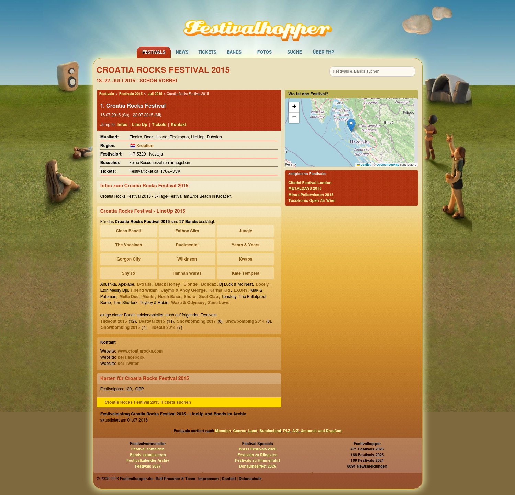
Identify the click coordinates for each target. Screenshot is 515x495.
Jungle (245, 231)
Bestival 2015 (152, 321)
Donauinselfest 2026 (257, 466)
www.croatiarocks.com (140, 351)
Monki (148, 297)
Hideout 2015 (114, 321)
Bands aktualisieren (148, 455)
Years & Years (245, 245)
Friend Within (144, 290)
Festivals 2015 (131, 94)
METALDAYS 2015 (304, 189)
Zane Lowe (218, 303)
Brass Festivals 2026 (257, 449)
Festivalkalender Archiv (147, 460)
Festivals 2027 (148, 466)
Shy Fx (129, 273)
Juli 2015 (155, 94)
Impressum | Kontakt (217, 479)
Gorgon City (129, 259)
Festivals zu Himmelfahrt (257, 460)
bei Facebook (130, 357)
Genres (239, 431)
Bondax (208, 284)
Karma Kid (219, 290)
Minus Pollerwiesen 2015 (310, 195)
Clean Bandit (128, 231)
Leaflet (364, 164)
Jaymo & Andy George (183, 290)
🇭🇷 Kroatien (142, 145)
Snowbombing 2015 (120, 327)
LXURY (241, 290)
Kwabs (245, 259)
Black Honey (167, 284)
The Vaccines (128, 245)
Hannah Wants (186, 273)
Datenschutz (250, 479)
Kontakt (178, 125)
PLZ (286, 431)
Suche (294, 52)
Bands (234, 52)
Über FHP (323, 52)
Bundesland (270, 431)
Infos (122, 125)
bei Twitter (127, 363)
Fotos (264, 52)
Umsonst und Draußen (321, 431)
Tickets (207, 52)
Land (253, 431)
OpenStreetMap (387, 164)
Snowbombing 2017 (196, 321)
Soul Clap (208, 297)
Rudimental (187, 245)
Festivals (153, 52)
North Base (169, 297)
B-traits (144, 284)
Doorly (262, 284)
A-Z (295, 431)
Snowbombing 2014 (244, 321)
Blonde (190, 284)
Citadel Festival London (309, 183)
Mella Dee (129, 297)
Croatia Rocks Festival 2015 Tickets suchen (148, 402)
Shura (189, 297)
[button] (351, 125)
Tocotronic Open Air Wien (311, 201)
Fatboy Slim (187, 231)
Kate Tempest (246, 273)
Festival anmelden (148, 449)
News (182, 52)
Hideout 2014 (162, 327)
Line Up (139, 125)
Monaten (223, 431)
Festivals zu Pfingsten (257, 455)
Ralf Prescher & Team (175, 479)
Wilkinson (187, 259)
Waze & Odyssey (187, 303)
